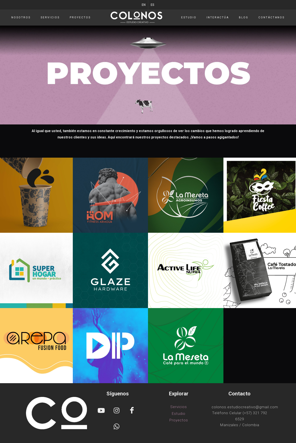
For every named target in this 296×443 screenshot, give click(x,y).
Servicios (178, 407)
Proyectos (178, 420)
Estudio (178, 413)
